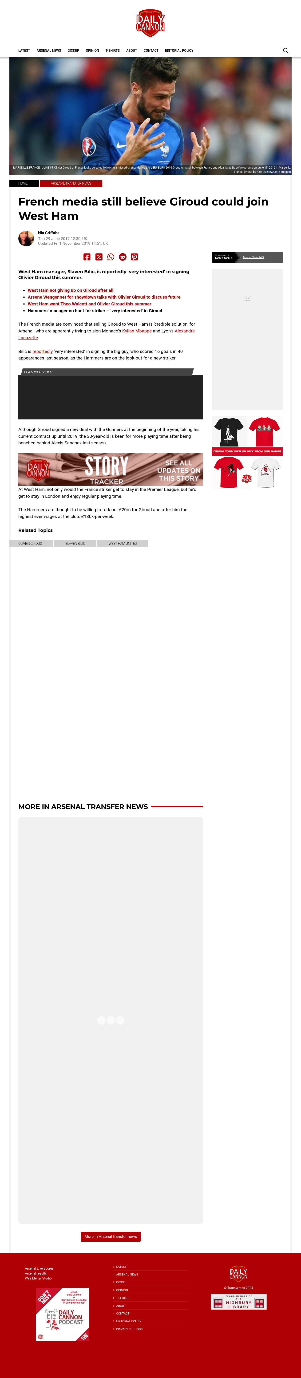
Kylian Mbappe (137, 331)
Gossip (73, 50)
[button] (285, 50)
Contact (151, 50)
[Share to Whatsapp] (111, 257)
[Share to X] (99, 257)
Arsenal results (36, 1273)
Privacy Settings (129, 1329)
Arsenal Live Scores (39, 1268)
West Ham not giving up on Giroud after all (70, 290)
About (131, 50)
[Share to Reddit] (123, 257)
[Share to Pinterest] (135, 257)
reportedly (42, 351)
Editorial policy (179, 50)
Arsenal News (49, 50)
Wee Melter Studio (38, 1278)
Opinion (92, 50)
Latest (24, 50)
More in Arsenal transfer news (83, 806)
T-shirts (113, 50)
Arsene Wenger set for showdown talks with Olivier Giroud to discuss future (104, 297)
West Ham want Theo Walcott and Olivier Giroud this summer (89, 304)
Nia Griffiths (48, 233)
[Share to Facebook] (87, 257)
